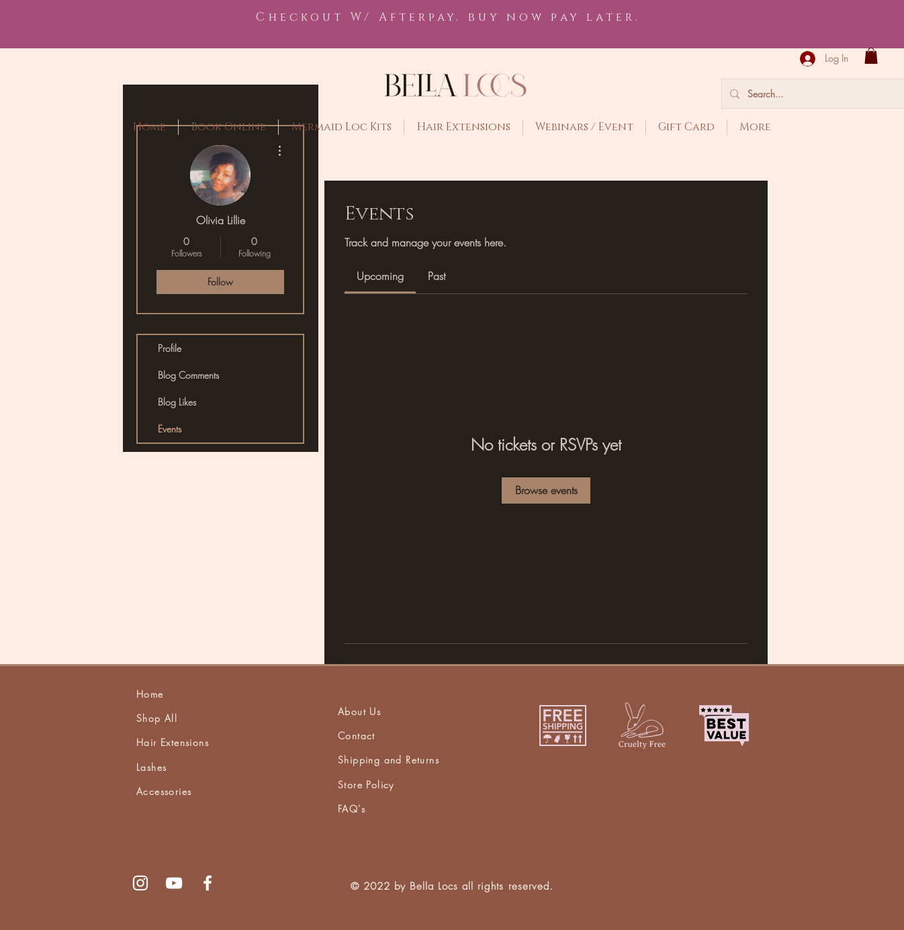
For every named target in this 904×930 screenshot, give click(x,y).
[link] (380, 276)
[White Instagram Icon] (140, 883)
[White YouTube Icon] (174, 883)
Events (169, 428)
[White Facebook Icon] (207, 883)
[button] (871, 56)
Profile (169, 348)
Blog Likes (177, 402)
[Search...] (822, 93)
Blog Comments (188, 375)
